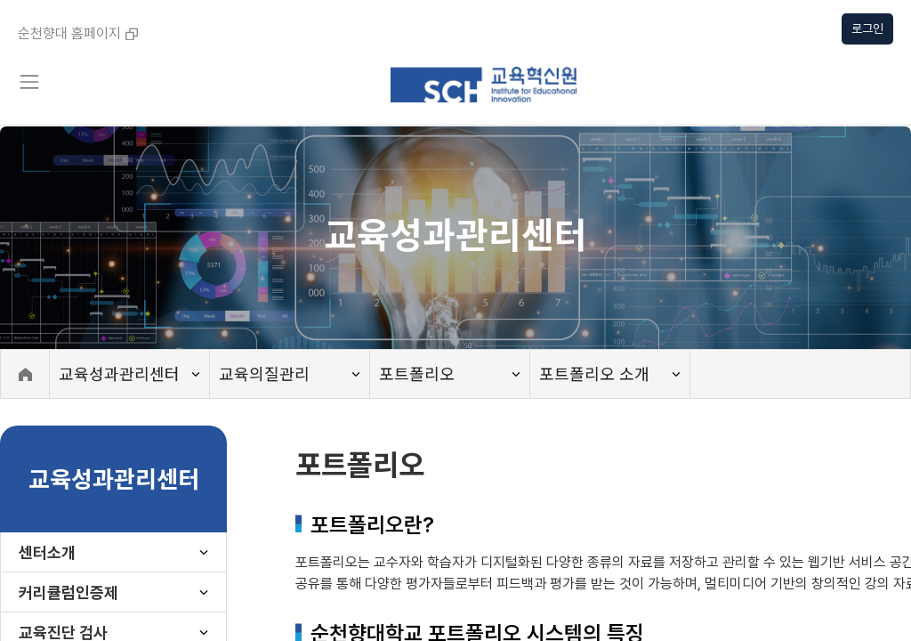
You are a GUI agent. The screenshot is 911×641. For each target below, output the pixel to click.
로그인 (867, 28)
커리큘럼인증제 (68, 592)
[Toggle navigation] (28, 81)
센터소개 (47, 552)
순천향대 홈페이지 (78, 33)
